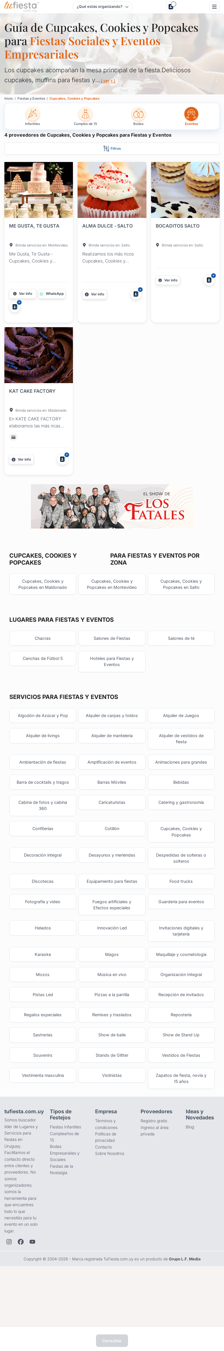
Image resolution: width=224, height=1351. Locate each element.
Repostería (181, 1071)
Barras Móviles (111, 820)
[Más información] (22, 293)
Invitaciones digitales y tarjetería (181, 983)
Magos (112, 1007)
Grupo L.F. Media (185, 1319)
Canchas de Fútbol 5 (43, 679)
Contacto (103, 1207)
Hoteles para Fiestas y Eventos (112, 682)
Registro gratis (154, 1181)
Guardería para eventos (181, 952)
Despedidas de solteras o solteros (181, 906)
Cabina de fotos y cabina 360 (43, 851)
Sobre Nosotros (109, 1214)
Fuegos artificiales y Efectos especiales (112, 955)
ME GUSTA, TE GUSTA (34, 226)
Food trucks (181, 930)
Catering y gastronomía (181, 847)
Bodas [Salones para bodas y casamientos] (56, 1207)
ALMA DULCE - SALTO (107, 226)
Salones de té (181, 657)
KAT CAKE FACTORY (32, 391)
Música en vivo (112, 1028)
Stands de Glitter (111, 1114)
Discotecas (43, 930)
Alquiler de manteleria (112, 764)
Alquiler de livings (43, 764)
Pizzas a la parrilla (111, 1049)
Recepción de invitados (181, 1049)
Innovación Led (112, 979)
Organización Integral (181, 1028)
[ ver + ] (108, 80)
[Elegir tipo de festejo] (102, 6)
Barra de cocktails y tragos (43, 823)
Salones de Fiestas (112, 657)
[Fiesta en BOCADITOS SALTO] (185, 191)
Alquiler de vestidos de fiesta (181, 768)
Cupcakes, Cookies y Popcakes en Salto (181, 602)
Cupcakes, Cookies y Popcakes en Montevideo (112, 602)
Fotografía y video (43, 952)
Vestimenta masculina (42, 1135)
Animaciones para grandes (181, 796)
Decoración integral (43, 903)
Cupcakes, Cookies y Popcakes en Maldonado (42, 602)
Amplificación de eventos (112, 792)
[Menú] (214, 6)
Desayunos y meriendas (112, 903)
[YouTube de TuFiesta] (32, 1302)
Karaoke (43, 1007)
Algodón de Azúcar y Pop (43, 737)
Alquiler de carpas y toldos (111, 740)
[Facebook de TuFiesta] (20, 1302)
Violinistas (112, 1135)
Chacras (42, 657)
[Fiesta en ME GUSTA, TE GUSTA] (38, 191)
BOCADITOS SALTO (178, 226)
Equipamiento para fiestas (112, 930)
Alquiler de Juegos (181, 737)
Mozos (43, 1028)
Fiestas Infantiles (65, 1187)
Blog (190, 1187)
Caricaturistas (112, 847)
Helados (43, 979)
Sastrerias (42, 1092)
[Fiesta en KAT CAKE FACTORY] (38, 356)
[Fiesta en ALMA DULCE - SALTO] (112, 191)
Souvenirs (43, 1114)
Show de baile (112, 1092)
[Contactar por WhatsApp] (51, 293)
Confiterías (43, 875)
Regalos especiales (43, 1071)
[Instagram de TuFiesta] (9, 1302)
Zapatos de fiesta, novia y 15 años (181, 1138)
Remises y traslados (112, 1071)
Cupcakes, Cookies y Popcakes (181, 878)
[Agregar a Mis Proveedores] (15, 307)
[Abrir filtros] (111, 148)
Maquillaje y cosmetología (181, 1007)
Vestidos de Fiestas (181, 1114)
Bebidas (181, 820)
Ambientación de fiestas (43, 792)
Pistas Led (43, 1049)
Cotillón (112, 875)
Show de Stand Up (181, 1092)
